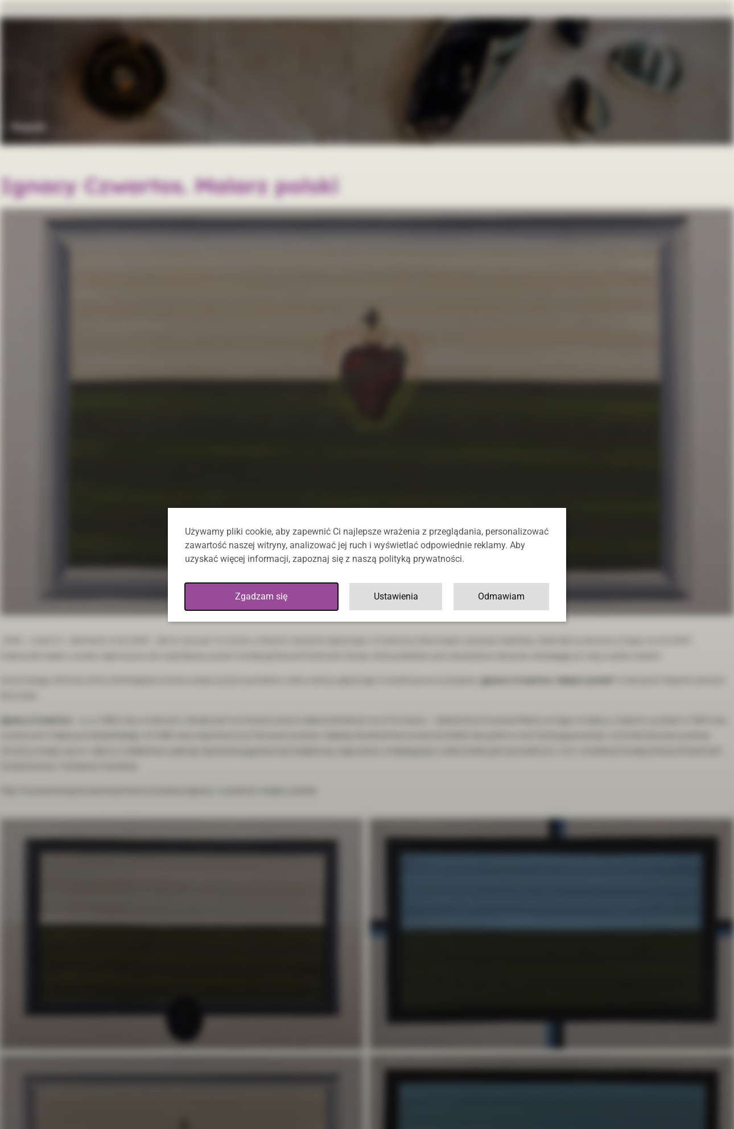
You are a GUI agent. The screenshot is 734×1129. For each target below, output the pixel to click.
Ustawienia (396, 596)
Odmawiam (501, 596)
